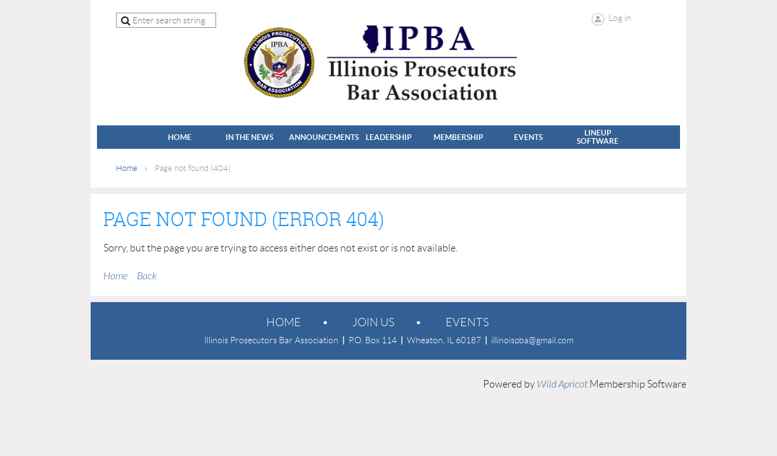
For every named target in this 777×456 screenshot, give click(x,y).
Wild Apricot (562, 384)
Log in (619, 18)
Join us (373, 322)
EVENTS (467, 322)
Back (147, 276)
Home (127, 168)
